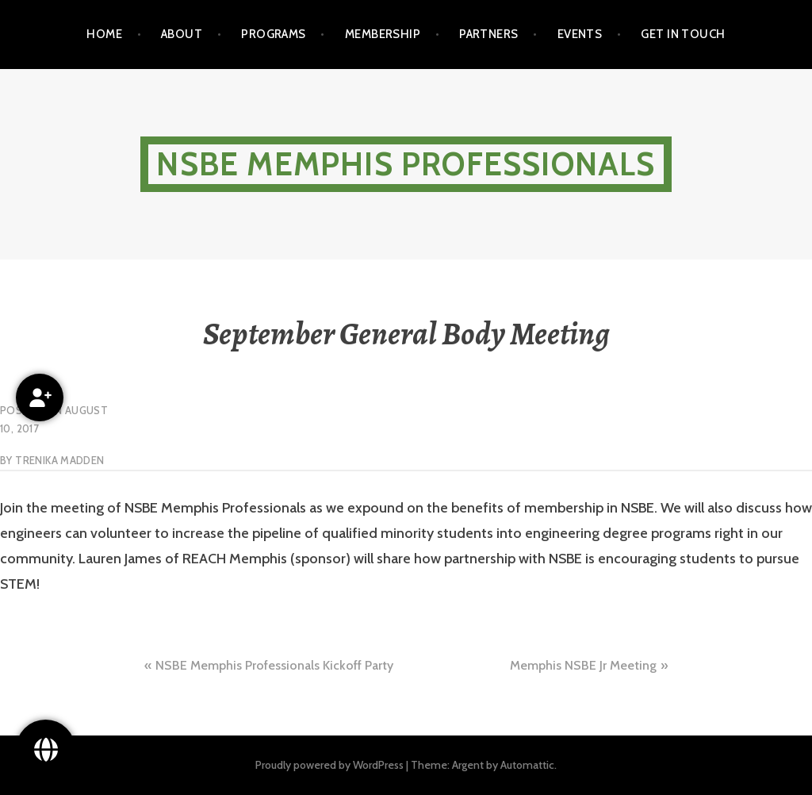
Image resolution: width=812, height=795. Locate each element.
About (181, 34)
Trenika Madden (59, 460)
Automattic (527, 765)
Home (104, 34)
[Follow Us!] (45, 749)
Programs (273, 34)
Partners (489, 34)
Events (580, 34)
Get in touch (683, 34)
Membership (383, 34)
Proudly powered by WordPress (329, 765)
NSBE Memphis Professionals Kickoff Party (274, 665)
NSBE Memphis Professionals (405, 163)
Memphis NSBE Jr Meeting (583, 665)
